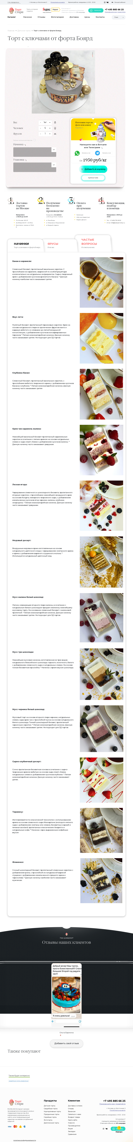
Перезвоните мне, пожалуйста (115, 12)
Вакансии (71, 1111)
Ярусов (17, 133)
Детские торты (24, 31)
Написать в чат (82, 153)
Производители (74, 1126)
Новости (71, 1123)
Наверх (119, 1129)
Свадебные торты (50, 1109)
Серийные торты (50, 1117)
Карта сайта (72, 1120)
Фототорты (48, 1120)
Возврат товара (74, 1117)
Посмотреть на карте (58, 2)
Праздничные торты (51, 1114)
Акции (70, 1129)
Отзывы (41, 17)
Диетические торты (51, 1123)
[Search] (116, 17)
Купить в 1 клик (93, 178)
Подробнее (79, 128)
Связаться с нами (74, 1114)
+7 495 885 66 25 (114, 9)
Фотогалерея (57, 17)
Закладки (71, 1131)
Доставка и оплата (75, 1106)
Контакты (100, 17)
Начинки (27, 17)
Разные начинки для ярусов (23, 140)
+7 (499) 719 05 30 (115, 220)
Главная (11, 31)
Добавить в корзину (93, 169)
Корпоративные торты (52, 1111)
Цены (87, 17)
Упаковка (19, 159)
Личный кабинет (118, 2)
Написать (95, 10)
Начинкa (19, 144)
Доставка (74, 17)
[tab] (25, 246)
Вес (15, 122)
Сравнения (72, 1134)
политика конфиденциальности (24, 1140)
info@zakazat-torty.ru (118, 223)
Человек (18, 128)
